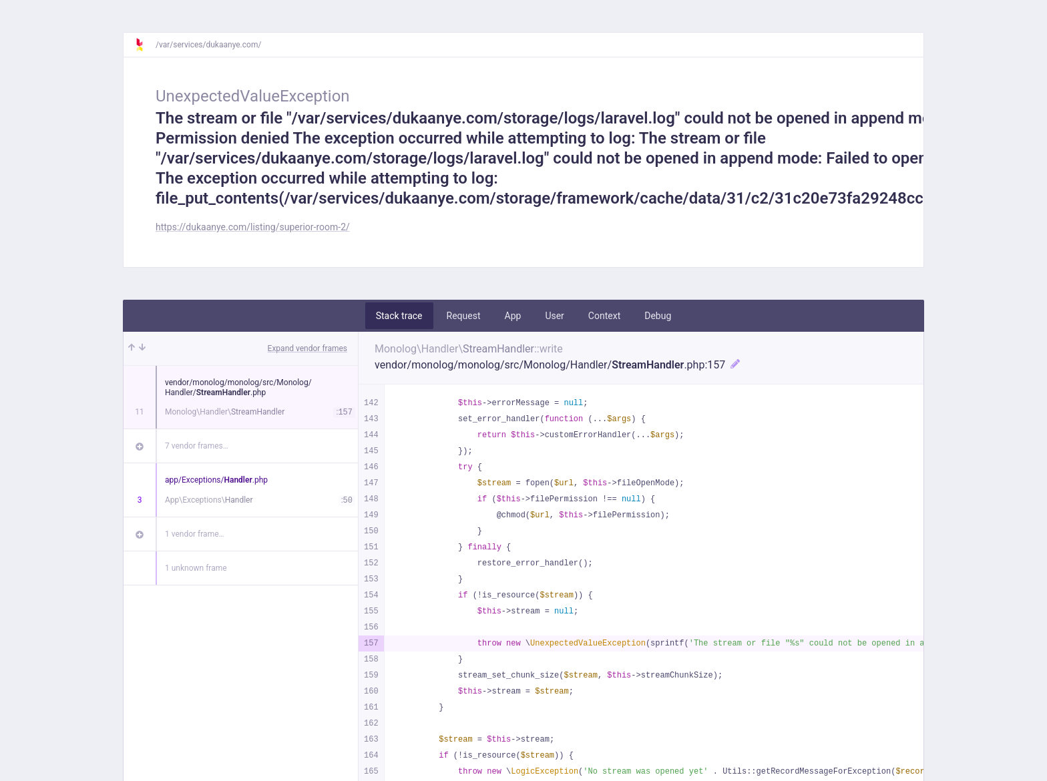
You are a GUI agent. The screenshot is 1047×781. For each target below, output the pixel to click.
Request (464, 315)
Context (604, 315)
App (513, 315)
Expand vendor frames (307, 348)
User (554, 315)
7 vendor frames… (196, 446)
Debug (657, 315)
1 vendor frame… (194, 534)
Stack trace (399, 315)
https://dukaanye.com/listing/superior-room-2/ (253, 227)
